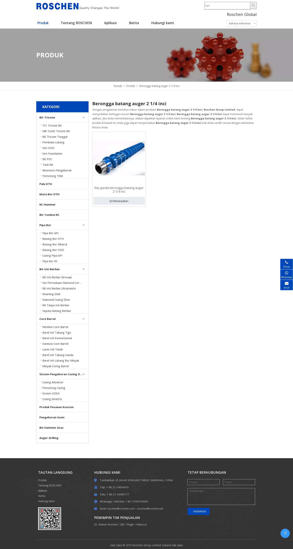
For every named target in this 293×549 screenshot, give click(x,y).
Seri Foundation (52, 153)
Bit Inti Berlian (49, 269)
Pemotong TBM (52, 176)
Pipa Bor (45, 225)
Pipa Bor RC (50, 261)
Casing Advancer (53, 382)
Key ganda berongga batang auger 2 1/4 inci (119, 189)
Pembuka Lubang (53, 142)
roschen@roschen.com (121, 508)
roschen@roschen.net (150, 508)
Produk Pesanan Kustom (56, 407)
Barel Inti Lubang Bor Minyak (60, 360)
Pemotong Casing (53, 388)
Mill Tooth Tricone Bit (56, 131)
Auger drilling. (49, 438)
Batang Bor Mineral (54, 244)
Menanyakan (119, 201)
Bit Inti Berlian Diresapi (57, 277)
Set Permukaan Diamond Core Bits (64, 283)
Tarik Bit (47, 164)
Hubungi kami (46, 501)
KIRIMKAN (199, 511)
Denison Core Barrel (55, 344)
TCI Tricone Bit (52, 125)
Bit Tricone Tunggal (54, 136)
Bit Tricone (47, 117)
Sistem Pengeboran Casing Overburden (63, 374)
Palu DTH (45, 184)
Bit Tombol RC (49, 215)
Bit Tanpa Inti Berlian (55, 305)
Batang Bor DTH (53, 238)
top (285, 533)
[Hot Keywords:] (253, 5)
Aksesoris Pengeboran (57, 170)
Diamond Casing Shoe (56, 299)
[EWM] (49, 518)
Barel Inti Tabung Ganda (57, 355)
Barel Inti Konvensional (57, 338)
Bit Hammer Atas (51, 427)
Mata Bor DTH (49, 194)
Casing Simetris (52, 399)
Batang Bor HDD (53, 250)
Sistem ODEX (51, 393)
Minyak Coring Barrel (55, 366)
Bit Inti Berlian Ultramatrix (59, 288)
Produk (42, 480)
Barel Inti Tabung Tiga (56, 332)
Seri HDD (48, 148)
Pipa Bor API (50, 233)
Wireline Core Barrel (55, 327)
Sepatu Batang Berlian (56, 311)
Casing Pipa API (52, 255)
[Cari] (227, 5)
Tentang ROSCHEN (49, 485)
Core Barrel (47, 319)
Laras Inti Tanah (52, 349)
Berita (41, 496)
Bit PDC (47, 159)
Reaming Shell (51, 294)
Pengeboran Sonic (52, 417)
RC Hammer (47, 204)
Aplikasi (42, 490)
